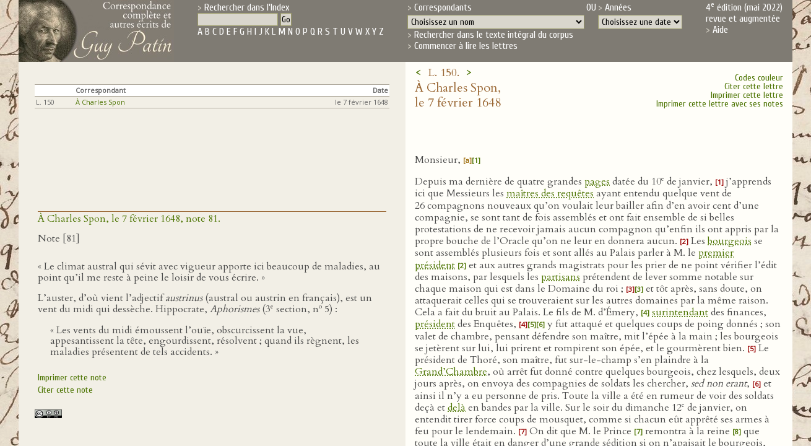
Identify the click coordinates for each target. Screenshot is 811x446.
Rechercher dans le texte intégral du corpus (493, 34)
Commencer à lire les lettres (466, 45)
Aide (720, 29)
